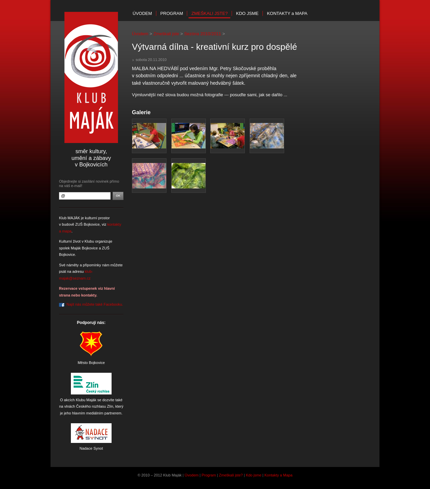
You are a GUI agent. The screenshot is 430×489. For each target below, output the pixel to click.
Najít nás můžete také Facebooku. (94, 304)
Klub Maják (91, 77)
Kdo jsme (247, 13)
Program (171, 13)
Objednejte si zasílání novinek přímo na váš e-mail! (89, 183)
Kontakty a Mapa (279, 475)
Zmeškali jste (166, 33)
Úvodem (142, 13)
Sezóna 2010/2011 (202, 33)
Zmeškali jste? (209, 13)
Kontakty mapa (287, 13)
